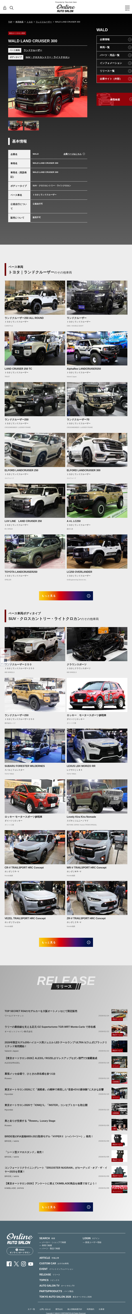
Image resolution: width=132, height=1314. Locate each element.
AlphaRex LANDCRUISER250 (84, 368)
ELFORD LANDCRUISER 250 (21, 470)
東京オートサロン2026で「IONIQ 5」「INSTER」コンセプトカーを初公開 (46, 1109)
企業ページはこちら (73, 154)
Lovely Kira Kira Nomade (81, 818)
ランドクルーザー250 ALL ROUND (24, 318)
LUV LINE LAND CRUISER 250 (23, 521)
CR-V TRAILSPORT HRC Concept (24, 869)
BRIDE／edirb (12, 1145)
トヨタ (30, 22)
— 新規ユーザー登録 (92, 1248)
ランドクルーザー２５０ (18, 666)
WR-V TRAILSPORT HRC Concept (86, 869)
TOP (10, 22)
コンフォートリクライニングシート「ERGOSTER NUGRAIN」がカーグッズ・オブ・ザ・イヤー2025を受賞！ (56, 1173)
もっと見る (52, 597)
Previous (13, 92)
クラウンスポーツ (77, 666)
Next (82, 92)
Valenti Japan (12, 1055)
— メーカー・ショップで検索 (52, 1248)
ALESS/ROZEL (12, 1067)
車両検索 (19, 22)
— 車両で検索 (45, 1251)
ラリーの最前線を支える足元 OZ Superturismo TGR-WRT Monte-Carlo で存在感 (50, 1030)
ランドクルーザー (44, 22)
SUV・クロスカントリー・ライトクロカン (48, 57)
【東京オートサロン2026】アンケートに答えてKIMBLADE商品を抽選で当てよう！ (51, 1187)
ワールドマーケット (14, 1019)
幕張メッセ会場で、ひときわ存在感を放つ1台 (30, 1077)
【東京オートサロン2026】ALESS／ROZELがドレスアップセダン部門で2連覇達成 (51, 1062)
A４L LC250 (74, 521)
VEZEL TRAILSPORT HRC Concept (25, 920)
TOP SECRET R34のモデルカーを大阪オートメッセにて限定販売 (41, 1015)
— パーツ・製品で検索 (49, 1254)
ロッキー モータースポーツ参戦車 (86, 717)
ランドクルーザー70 (78, 419)
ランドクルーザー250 (17, 419)
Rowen (8, 1082)
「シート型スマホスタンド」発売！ (24, 1156)
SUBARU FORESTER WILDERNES (25, 768)
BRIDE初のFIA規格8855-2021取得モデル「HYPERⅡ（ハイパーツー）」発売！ (49, 1140)
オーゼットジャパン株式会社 (19, 1035)
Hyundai (9, 1098)
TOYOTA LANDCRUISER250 (21, 572)
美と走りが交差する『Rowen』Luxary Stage (30, 1124)
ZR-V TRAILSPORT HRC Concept (86, 920)
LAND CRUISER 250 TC (18, 368)
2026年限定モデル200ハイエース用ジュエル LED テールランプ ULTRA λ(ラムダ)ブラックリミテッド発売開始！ (56, 1048)
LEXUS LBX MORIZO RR (81, 768)
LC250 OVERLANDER (79, 572)
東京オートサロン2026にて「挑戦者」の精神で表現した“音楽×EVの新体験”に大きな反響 (54, 1093)
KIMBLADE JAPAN (14, 1192)
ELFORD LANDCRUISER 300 (83, 470)
